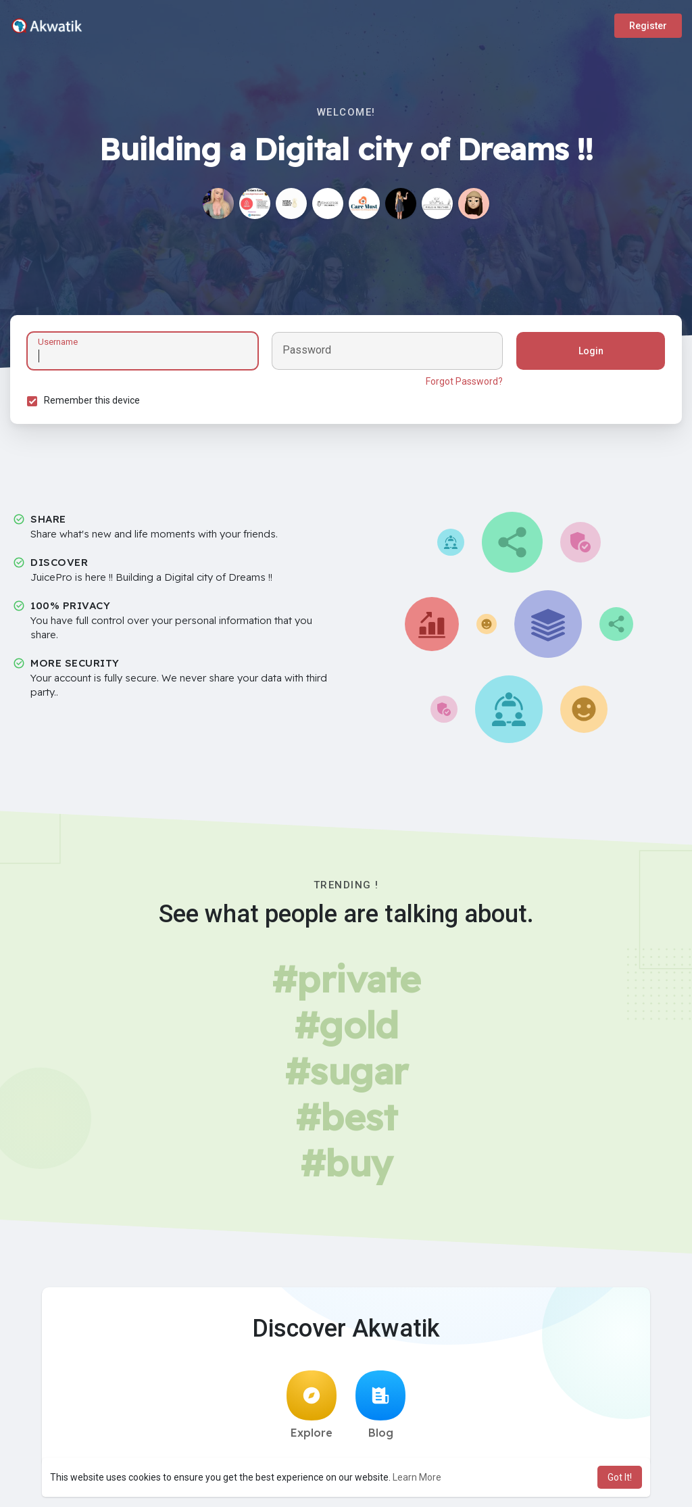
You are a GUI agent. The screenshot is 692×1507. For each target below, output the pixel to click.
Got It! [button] (620, 1477)
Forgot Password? (464, 381)
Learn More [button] (417, 1477)
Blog (380, 1404)
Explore (312, 1404)
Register (648, 25)
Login (590, 350)
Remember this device (92, 400)
